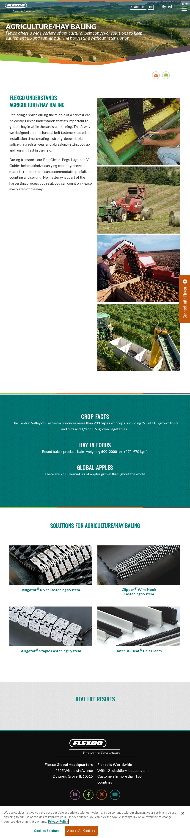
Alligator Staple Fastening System (51, 650)
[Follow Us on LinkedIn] (75, 795)
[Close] (183, 813)
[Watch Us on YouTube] (115, 795)
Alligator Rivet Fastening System (51, 589)
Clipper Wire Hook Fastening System (139, 591)
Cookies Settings (46, 830)
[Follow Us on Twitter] (101, 795)
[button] (135, 6)
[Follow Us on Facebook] (88, 795)
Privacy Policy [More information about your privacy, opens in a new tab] (58, 821)
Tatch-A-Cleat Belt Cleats (139, 650)
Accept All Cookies (81, 830)
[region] (95, 822)
